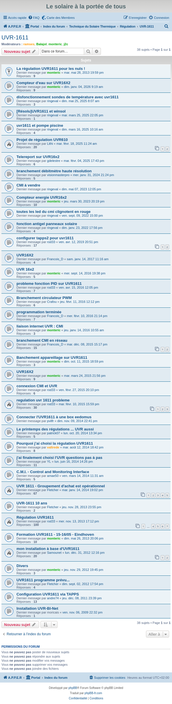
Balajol (41, 44)
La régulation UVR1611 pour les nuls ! (50, 68)
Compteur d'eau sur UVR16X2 (43, 83)
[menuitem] (34, 17)
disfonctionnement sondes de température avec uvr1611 (67, 97)
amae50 (53, 475)
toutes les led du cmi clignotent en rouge (53, 211)
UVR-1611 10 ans (31, 503)
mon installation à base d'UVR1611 (47, 548)
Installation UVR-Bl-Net (37, 608)
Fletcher (53, 490)
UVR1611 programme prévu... (43, 580)
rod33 (51, 242)
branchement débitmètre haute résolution (54, 171)
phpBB (73, 687)
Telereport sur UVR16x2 (38, 157)
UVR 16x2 (25, 269)
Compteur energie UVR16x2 (41, 197)
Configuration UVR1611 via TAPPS (47, 594)
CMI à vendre (28, 185)
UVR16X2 (25, 255)
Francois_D (55, 259)
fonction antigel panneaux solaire (46, 224)
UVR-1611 (14, 37)
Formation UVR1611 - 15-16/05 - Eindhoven (55, 534)
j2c (66, 44)
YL (49, 461)
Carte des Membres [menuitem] (61, 17)
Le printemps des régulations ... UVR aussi (55, 429)
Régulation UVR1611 (35, 517)
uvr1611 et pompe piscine (39, 125)
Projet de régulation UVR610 (42, 139)
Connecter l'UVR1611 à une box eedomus (54, 417)
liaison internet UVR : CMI (39, 326)
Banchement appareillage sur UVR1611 (51, 357)
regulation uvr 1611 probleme (43, 400)
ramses (29, 44)
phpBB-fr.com (93, 693)
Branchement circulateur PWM (44, 298)
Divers (22, 566)
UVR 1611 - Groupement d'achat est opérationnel (60, 486)
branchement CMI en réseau (41, 340)
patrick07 (53, 433)
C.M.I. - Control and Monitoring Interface (52, 472)
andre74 (53, 598)
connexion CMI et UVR (36, 386)
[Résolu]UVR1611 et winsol (41, 111)
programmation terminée (38, 312)
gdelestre (53, 160)
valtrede (53, 447)
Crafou (52, 301)
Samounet (54, 552)
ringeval (52, 101)
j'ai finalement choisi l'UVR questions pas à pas (59, 457)
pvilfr (50, 421)
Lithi (50, 143)
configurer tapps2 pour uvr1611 (45, 238)
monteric (55, 44)
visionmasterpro (58, 175)
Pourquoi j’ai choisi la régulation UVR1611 (54, 443)
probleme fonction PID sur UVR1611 (49, 283)
